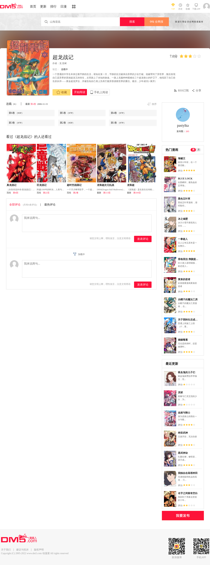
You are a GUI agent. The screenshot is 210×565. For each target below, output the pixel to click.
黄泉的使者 (184, 279)
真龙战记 (11, 185)
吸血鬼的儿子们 (186, 372)
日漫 (63, 6)
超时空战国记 (74, 185)
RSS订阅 (183, 90)
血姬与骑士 (184, 412)
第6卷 (33, 104)
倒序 (154, 104)
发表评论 (142, 238)
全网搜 (156, 21)
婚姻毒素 (183, 339)
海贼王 (181, 158)
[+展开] (151, 81)
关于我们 (6, 549)
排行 (53, 6)
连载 (12, 103)
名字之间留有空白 (188, 493)
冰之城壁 (183, 219)
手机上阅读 (101, 92)
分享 (198, 90)
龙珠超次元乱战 (105, 185)
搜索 (132, 21)
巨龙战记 (42, 185)
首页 (33, 6)
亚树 (64, 63)
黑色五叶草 (184, 198)
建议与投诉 (22, 549)
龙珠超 (130, 185)
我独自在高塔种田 (188, 473)
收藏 (61, 92)
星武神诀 (183, 453)
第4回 (15, 192)
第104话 (137, 192)
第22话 (46, 192)
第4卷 (118, 113)
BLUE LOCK (185, 178)
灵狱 (180, 392)
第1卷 (118, 122)
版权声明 (39, 549)
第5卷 (67, 113)
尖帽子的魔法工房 (188, 299)
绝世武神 (183, 433)
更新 (43, 6)
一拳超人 (183, 239)
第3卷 (16, 122)
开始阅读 (79, 92)
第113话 (107, 192)
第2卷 (67, 122)
